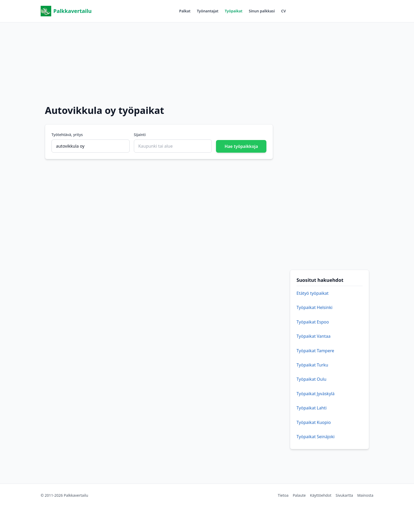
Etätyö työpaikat (312, 293)
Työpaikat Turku (312, 365)
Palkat (185, 10)
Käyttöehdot (320, 495)
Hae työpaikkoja (241, 146)
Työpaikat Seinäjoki (316, 437)
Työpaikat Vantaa (314, 336)
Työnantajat (207, 10)
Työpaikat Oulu (311, 379)
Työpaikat (233, 10)
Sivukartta (344, 495)
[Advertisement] (207, 59)
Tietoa (283, 495)
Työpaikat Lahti (312, 408)
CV (283, 10)
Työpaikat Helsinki (314, 307)
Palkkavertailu (66, 11)
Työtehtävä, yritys (67, 134)
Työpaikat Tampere (315, 351)
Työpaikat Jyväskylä (316, 394)
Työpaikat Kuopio (314, 422)
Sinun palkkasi (262, 10)
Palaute (299, 495)
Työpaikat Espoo (313, 322)
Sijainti (140, 134)
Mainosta (365, 495)
